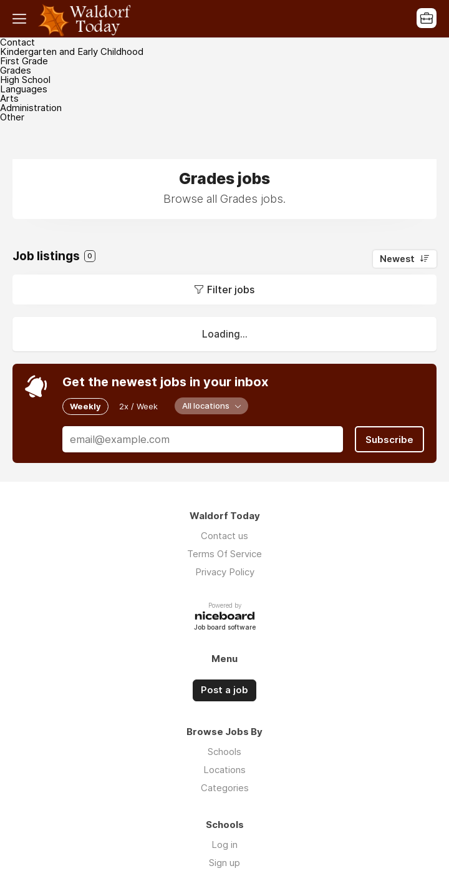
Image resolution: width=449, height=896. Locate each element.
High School (25, 79)
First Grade (24, 61)
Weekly (85, 406)
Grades (15, 70)
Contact (17, 42)
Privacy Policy (224, 572)
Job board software (225, 627)
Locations (224, 769)
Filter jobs (230, 289)
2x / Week (138, 406)
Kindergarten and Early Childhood (71, 51)
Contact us (224, 536)
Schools (224, 751)
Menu (21, 18)
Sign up (224, 862)
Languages (23, 89)
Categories (225, 787)
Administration (31, 108)
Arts (9, 98)
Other (12, 117)
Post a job (224, 690)
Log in (224, 844)
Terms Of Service (224, 554)
